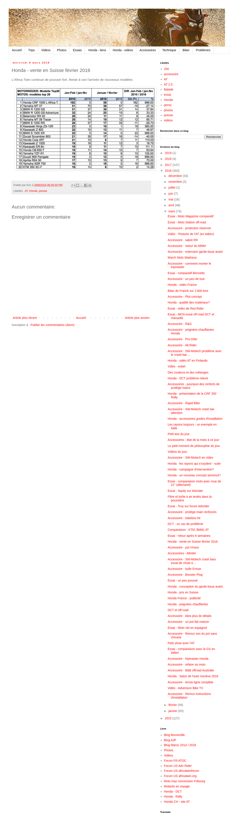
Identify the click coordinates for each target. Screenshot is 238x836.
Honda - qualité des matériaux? (189, 302)
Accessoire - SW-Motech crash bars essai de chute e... (192, 561)
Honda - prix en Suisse (183, 592)
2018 (168, 159)
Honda (33, 190)
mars (172, 211)
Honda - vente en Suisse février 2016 (193, 541)
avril (171, 205)
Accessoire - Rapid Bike (184, 403)
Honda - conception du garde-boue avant (195, 586)
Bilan (186, 50)
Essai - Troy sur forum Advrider (188, 506)
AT (26, 190)
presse (43, 190)
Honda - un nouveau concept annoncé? (194, 475)
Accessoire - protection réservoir (189, 228)
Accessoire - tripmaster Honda (188, 658)
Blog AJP (170, 740)
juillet (172, 187)
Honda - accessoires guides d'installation (195, 418)
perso (168, 105)
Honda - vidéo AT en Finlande (187, 360)
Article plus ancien (137, 317)
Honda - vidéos (123, 50)
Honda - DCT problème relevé (188, 378)
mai (171, 199)
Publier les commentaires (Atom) (52, 325)
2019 (168, 153)
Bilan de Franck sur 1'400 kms (188, 290)
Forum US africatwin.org (180, 776)
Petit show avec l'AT (181, 643)
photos (168, 110)
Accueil (17, 50)
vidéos (168, 120)
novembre (175, 181)
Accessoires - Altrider (182, 553)
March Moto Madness (182, 257)
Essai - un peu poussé (183, 580)
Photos (61, 50)
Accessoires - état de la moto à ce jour (193, 440)
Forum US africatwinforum (181, 770)
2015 (168, 718)
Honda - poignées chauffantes (188, 604)
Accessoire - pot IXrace (183, 547)
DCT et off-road (178, 610)
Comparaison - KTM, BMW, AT (188, 529)
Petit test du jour (179, 434)
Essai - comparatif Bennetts (186, 273)
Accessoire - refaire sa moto (186, 664)
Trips (31, 50)
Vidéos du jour (177, 451)
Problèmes (203, 50)
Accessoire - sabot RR (183, 240)
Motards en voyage (177, 786)
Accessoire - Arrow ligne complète (190, 682)
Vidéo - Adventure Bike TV (185, 688)
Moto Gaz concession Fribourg (184, 781)
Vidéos (46, 50)
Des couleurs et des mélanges (188, 372)
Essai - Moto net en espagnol (187, 627)
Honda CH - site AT (177, 801)
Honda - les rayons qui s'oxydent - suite (194, 463)
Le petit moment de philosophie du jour (194, 446)
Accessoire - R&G (180, 324)
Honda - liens (97, 50)
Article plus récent (25, 317)
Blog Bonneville (174, 735)
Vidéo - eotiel (176, 366)
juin (171, 193)
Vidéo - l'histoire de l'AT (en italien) (191, 234)
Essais (77, 50)
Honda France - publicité (184, 598)
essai (167, 94)
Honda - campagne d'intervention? (191, 469)
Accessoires (148, 50)
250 (166, 69)
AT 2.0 (168, 84)
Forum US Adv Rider (178, 766)
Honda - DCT (173, 791)
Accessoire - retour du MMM (187, 246)
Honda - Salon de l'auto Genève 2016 (193, 676)
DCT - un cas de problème (185, 524)
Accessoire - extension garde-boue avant (195, 251)
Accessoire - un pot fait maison (188, 621)
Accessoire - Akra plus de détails (189, 616)
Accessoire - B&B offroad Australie (191, 670)
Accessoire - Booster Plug (185, 574)
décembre (175, 176)
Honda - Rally (173, 796)
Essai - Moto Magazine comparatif (191, 216)
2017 (168, 165)
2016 (168, 170)
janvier (173, 711)
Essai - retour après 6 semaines (189, 535)
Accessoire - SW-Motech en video (190, 457)
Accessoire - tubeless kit (184, 518)
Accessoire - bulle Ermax (184, 569)
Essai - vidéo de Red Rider (186, 308)
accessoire (171, 74)
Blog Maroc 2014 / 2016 (180, 745)
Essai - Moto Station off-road (187, 222)
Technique (169, 50)
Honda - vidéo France (182, 284)
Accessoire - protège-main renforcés (192, 512)
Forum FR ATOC (175, 760)
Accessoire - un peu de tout (186, 279)
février (173, 705)
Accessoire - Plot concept (185, 296)
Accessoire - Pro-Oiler (182, 339)
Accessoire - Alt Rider (182, 345)
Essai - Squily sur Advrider (185, 491)
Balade (169, 89)
